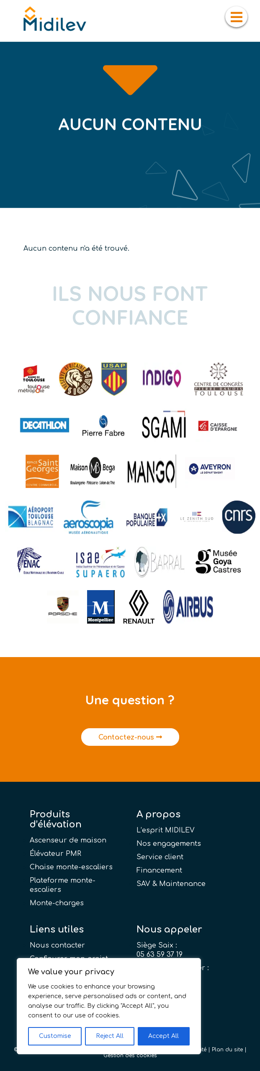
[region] (109, 1006)
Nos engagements (168, 844)
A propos (158, 814)
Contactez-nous (130, 737)
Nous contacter (57, 945)
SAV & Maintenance (171, 884)
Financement (159, 870)
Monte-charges (57, 903)
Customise (55, 1036)
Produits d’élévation (56, 819)
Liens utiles (57, 930)
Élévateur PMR (55, 854)
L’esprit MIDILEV (165, 830)
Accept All (163, 1036)
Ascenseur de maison (68, 840)
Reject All (110, 1036)
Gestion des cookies (130, 1055)
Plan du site (227, 1050)
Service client (159, 857)
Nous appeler (169, 930)
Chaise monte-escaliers (71, 867)
